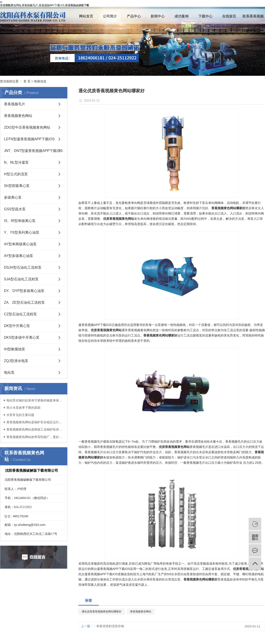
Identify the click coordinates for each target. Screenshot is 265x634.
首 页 (26, 81)
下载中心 (205, 16)
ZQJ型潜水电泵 (16, 361)
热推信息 (40, 81)
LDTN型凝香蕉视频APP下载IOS (29, 139)
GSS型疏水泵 (15, 209)
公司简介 (110, 16)
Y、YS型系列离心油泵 (21, 232)
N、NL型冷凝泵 (16, 162)
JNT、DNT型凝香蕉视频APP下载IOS (33, 151)
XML (262, 4)
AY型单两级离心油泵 (20, 244)
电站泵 (9, 372)
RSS (253, 4)
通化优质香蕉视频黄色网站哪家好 (101, 611)
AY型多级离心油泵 (18, 256)
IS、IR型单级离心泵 (20, 221)
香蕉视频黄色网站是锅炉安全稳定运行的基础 (35, 422)
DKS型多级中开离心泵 (22, 337)
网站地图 (241, 4)
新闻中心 (158, 16)
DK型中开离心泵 (17, 326)
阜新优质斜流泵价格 (110, 626)
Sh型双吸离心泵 (17, 186)
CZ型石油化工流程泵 (20, 314)
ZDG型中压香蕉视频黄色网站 (27, 127)
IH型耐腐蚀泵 (14, 349)
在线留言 (229, 16)
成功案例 (181, 16)
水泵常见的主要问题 (20, 415)
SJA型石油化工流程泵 (21, 279)
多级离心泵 (13, 197)
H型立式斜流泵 (16, 174)
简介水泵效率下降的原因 (23, 407)
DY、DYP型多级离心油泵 (24, 291)
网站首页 (86, 16)
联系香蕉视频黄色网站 (253, 19)
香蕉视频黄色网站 (18, 116)
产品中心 (134, 16)
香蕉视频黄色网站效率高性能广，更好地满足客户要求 (35, 437)
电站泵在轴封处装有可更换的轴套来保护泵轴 (35, 400)
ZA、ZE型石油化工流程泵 (24, 302)
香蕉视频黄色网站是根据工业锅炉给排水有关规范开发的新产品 (35, 429)
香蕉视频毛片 (14, 104)
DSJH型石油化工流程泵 (23, 267)
